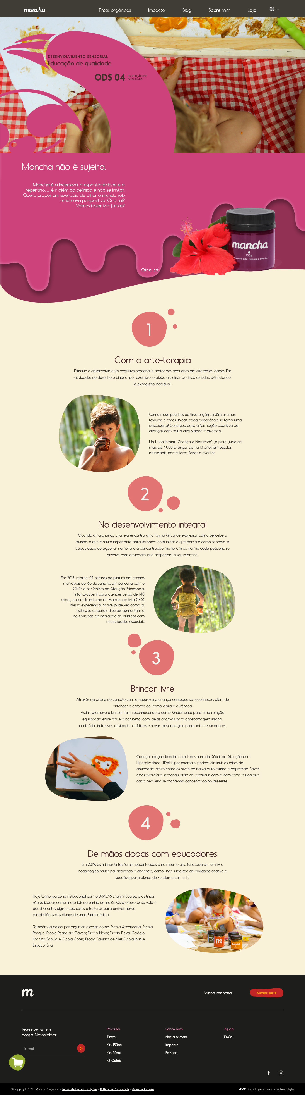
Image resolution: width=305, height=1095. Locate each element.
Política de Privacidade (114, 1089)
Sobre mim (219, 10)
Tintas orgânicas (115, 10)
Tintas (111, 1037)
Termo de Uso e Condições (79, 1089)
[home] (35, 9)
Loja (252, 10)
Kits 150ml (114, 1044)
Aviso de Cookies (143, 1089)
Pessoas (171, 1052)
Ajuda (229, 1029)
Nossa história (176, 1037)
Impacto (156, 10)
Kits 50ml (114, 1052)
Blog (186, 10)
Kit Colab (114, 1060)
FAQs (228, 1037)
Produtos (114, 1029)
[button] (114, 9)
